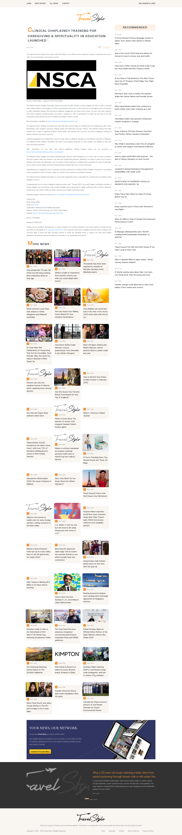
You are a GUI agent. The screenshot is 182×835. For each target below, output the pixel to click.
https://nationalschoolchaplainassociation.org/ (62, 121)
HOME (29, 3)
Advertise (112, 831)
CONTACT (65, 3)
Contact (121, 831)
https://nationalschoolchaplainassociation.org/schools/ (71, 194)
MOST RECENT (40, 3)
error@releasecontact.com (54, 229)
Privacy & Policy (148, 831)
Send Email (34, 204)
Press (103, 831)
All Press (54, 3)
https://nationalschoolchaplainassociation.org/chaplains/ (45, 151)
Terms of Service (133, 831)
